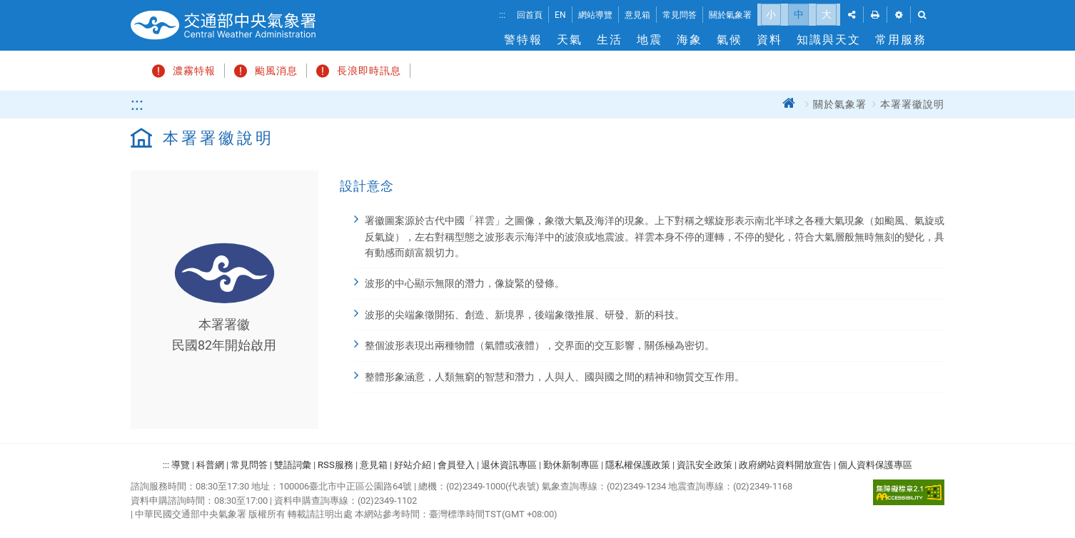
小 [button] (771, 14)
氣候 (729, 39)
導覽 (180, 461)
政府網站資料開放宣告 (785, 461)
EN (560, 14)
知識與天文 (829, 39)
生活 (609, 39)
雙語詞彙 (292, 461)
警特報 (523, 39)
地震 (649, 39)
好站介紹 (412, 461)
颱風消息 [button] (263, 69)
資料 (769, 39)
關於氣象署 (730, 14)
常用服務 (901, 39)
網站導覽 (595, 14)
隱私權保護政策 (637, 461)
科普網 (210, 461)
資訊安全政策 (704, 461)
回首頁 (529, 14)
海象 (689, 39)
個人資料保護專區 (875, 461)
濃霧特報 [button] (181, 69)
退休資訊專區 (509, 461)
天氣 (569, 39)
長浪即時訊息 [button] (357, 69)
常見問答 (679, 14)
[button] (851, 14)
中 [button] (799, 14)
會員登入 (456, 461)
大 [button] (827, 14)
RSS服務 (335, 461)
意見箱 (637, 14)
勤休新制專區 (571, 461)
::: (502, 14)
